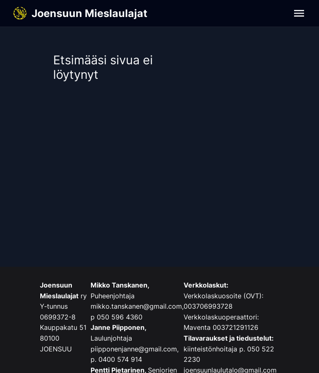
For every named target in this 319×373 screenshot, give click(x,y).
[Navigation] (299, 13)
